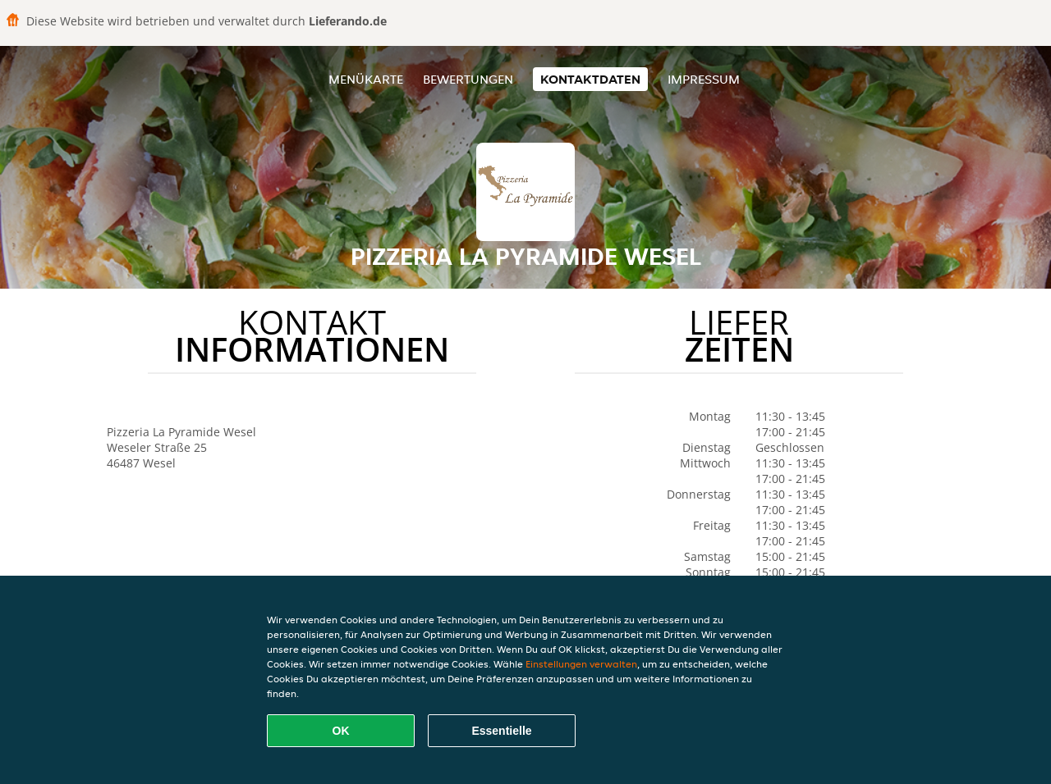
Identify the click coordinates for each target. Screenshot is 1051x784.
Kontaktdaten (590, 79)
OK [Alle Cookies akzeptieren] (341, 730)
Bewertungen (468, 79)
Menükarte (365, 79)
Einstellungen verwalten (581, 664)
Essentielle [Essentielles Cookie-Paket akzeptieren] (501, 730)
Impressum (704, 79)
